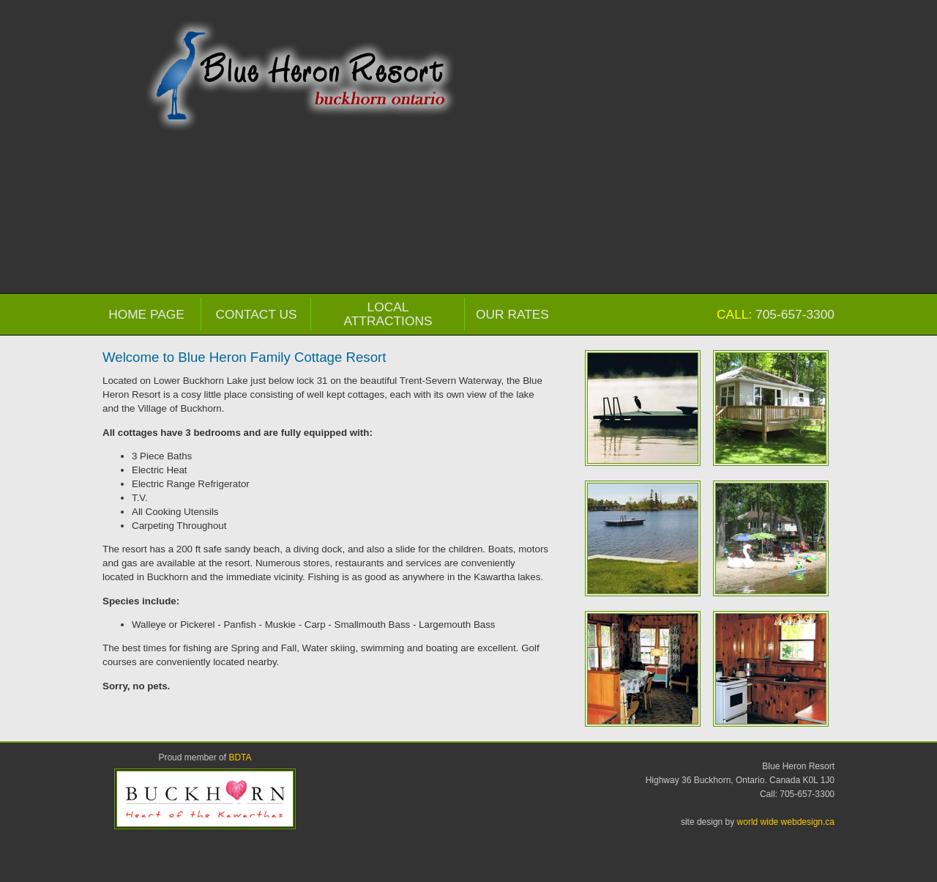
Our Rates (512, 314)
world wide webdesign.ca (786, 822)
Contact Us (255, 314)
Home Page (146, 314)
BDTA (239, 757)
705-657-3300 (795, 314)
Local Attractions (388, 314)
